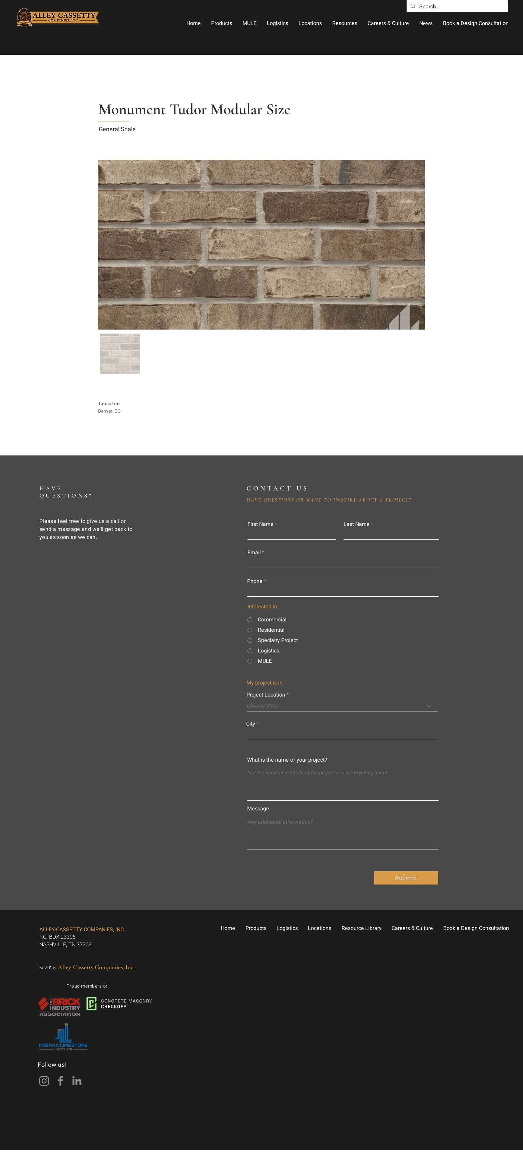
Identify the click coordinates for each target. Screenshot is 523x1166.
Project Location (265, 695)
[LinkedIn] (76, 1080)
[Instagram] (44, 1080)
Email (254, 552)
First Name (260, 524)
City (250, 724)
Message (258, 808)
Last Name (357, 524)
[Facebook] (60, 1080)
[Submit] (406, 878)
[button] (221, 23)
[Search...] (456, 6)
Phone (255, 581)
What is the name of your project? (287, 760)
